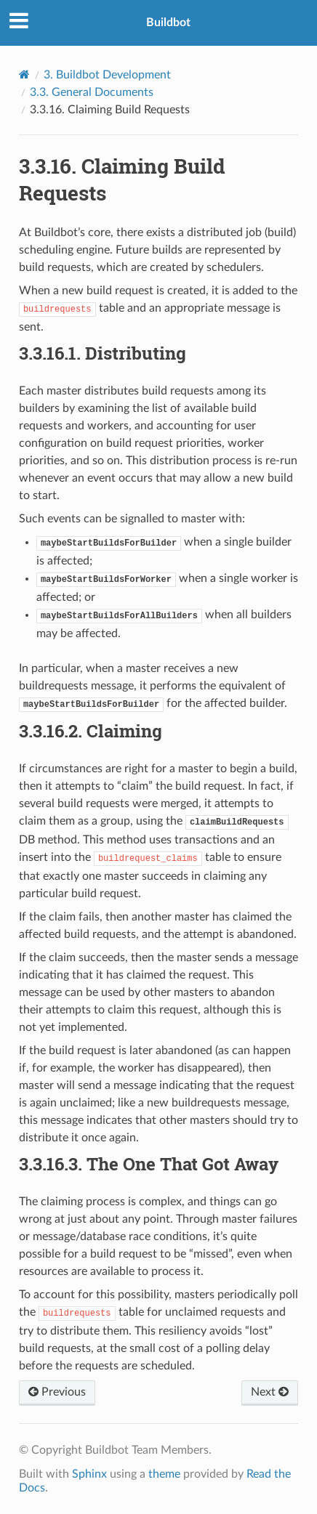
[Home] (24, 74)
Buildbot (168, 22)
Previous (57, 1392)
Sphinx (89, 1474)
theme (164, 1474)
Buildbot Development (107, 75)
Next (270, 1392)
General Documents (91, 92)
